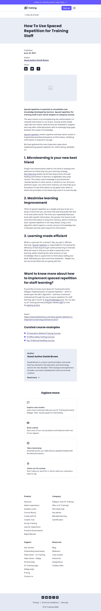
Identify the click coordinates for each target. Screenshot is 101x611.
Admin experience (31, 505)
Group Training (30, 523)
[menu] (74, 8)
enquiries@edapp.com (54, 300)
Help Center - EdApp (32, 558)
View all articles (31, 15)
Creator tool (29, 519)
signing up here (33, 305)
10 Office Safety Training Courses (41, 337)
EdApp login (29, 569)
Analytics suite (30, 509)
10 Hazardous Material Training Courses (44, 333)
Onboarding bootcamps (34, 551)
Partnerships (29, 562)
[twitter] (50, 597)
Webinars (56, 551)
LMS (61, 302)
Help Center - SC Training (34, 554)
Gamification (57, 519)
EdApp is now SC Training (63, 501)
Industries (56, 558)
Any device (56, 512)
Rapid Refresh (30, 534)
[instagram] (57, 597)
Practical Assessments (33, 530)
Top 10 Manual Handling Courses (41, 340)
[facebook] (53, 597)
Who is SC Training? (60, 505)
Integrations (57, 562)
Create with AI (30, 516)
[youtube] (46, 597)
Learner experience (32, 527)
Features (27, 501)
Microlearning (30, 174)
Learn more (61, 2)
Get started (29, 547)
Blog (54, 547)
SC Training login (31, 565)
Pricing (27, 572)
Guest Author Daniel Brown (36, 60)
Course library (30, 512)
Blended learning (59, 516)
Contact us (28, 576)
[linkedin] (43, 597)
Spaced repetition (31, 134)
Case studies (57, 554)
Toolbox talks (57, 565)
